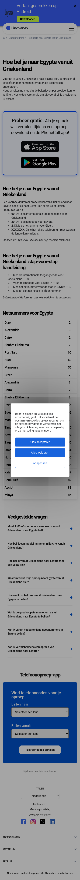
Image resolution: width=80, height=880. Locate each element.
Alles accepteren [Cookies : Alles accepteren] (40, 442)
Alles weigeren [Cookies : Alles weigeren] (40, 452)
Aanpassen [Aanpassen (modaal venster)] (40, 463)
